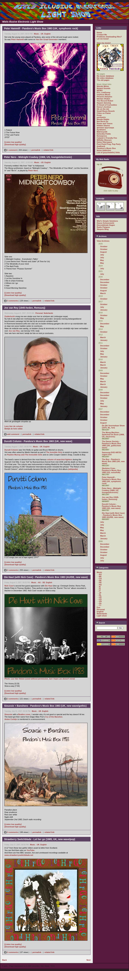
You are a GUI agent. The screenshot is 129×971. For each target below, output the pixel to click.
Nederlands (48, 313)
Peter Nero (33, 170)
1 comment (10, 150)
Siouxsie (8, 714)
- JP (99, 593)
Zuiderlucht (9, 316)
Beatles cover (24, 714)
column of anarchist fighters (59, 459)
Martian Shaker (103, 99)
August (103, 252)
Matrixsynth (102, 132)
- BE (100, 576)
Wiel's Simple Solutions (107, 221)
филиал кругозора (105, 128)
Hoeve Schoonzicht (105, 223)
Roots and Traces (105, 123)
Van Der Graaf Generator (47, 39)
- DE (43, 582)
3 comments (11, 301)
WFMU (100, 90)
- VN (100, 601)
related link (48, 150)
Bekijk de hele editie (13, 429)
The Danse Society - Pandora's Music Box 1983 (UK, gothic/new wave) (111, 444)
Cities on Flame (104, 113)
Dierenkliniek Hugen (106, 225)
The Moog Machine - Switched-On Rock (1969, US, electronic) (113, 434)
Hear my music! (104, 43)
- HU (100, 585)
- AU (38, 582)
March (103, 293)
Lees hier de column (13, 426)
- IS (99, 589)
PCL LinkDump (103, 92)
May (102, 260)
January (103, 310)
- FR (99, 583)
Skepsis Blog (103, 229)
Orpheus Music (103, 95)
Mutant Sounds (103, 88)
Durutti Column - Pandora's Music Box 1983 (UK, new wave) (111, 506)
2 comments (11, 570)
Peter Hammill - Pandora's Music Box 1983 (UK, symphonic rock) (111, 480)
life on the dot (103, 109)
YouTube (30, 850)
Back (4, 960)
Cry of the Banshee (53, 717)
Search (100, 623)
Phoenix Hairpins (104, 97)
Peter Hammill (17, 39)
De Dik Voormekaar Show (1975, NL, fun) (113, 427)
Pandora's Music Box (106, 148)
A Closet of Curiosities (107, 105)
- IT (99, 591)
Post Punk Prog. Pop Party (109, 144)
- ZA (99, 603)
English (47, 34)
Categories (102, 568)
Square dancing (104, 103)
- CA (100, 578)
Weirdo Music (103, 86)
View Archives (103, 241)
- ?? (99, 605)
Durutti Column (11, 450)
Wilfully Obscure (104, 140)
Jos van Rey (14, 331)
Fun (98, 607)
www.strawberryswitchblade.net (18, 855)
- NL (99, 595)
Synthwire (101, 130)
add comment (12, 434)
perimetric (101, 117)
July (102, 255)
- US (42, 162)
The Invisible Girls (54, 452)
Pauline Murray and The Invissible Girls (24, 455)
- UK (41, 34)
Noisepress (102, 136)
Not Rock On (102, 121)
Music (36, 34)
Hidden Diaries (103, 126)
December (104, 279)
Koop (99, 115)
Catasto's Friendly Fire (107, 138)
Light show (102, 616)
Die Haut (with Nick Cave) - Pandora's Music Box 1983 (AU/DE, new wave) (113, 515)
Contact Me (102, 35)
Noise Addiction (104, 150)
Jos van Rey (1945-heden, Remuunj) (110, 498)
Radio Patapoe (103, 227)
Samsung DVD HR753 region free (111, 453)
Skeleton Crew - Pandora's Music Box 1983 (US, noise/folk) (111, 470)
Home (99, 33)
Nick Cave (9, 586)
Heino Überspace (104, 142)
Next (88, 960)
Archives (101, 236)
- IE (99, 587)
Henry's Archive (104, 107)
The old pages (103, 80)
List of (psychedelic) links (108, 152)
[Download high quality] (15, 144)
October (103, 246)
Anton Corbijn (10, 719)
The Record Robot (105, 101)
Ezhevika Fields (104, 134)
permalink (35, 150)
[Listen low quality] (13, 142)
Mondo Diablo (103, 119)
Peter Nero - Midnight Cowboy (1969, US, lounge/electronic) (111, 490)
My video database (105, 78)
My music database (105, 76)
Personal (39, 313)
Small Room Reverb (106, 111)
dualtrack (101, 146)
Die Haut (48, 586)
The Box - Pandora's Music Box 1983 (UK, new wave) (113, 461)
